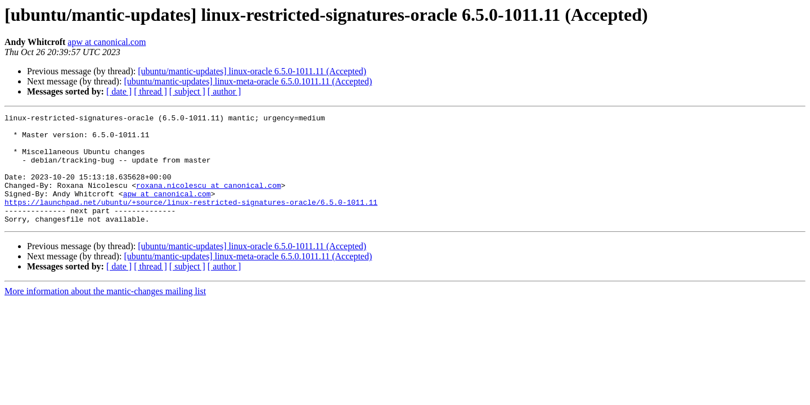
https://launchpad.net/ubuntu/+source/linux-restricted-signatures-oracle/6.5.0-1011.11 (190, 220)
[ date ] (119, 91)
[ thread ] (150, 91)
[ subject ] (187, 91)
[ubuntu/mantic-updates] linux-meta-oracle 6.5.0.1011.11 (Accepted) (248, 81)
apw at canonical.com (107, 42)
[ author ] (224, 91)
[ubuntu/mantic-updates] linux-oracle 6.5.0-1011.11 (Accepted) (252, 71)
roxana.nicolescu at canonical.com (208, 200)
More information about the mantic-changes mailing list (105, 313)
